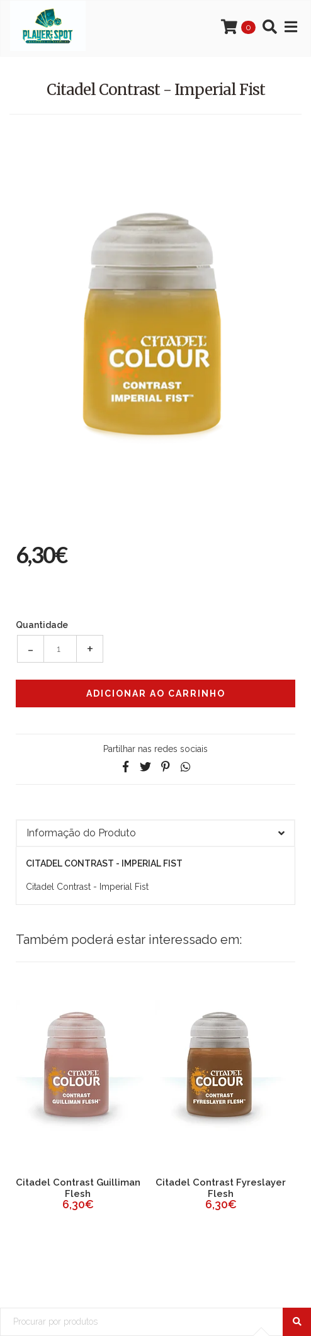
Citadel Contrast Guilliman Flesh (78, 1188)
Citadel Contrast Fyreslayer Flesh (221, 1188)
